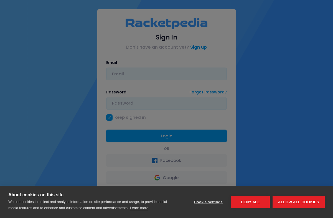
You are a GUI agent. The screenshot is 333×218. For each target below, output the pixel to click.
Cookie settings (208, 202)
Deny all (250, 202)
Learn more (139, 208)
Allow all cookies (298, 202)
